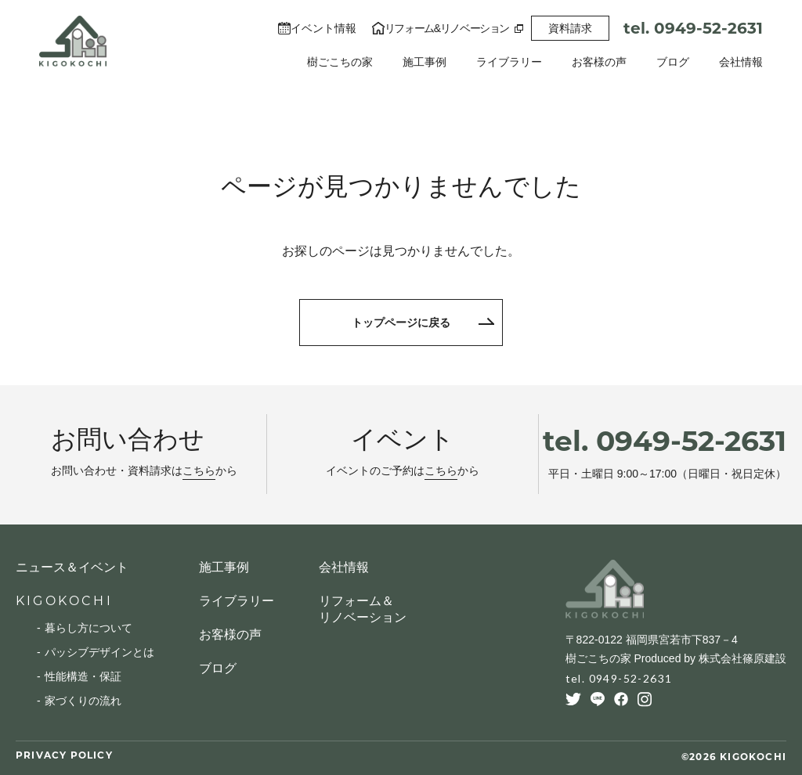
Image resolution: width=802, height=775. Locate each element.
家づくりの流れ (83, 700)
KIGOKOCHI (64, 600)
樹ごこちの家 (340, 62)
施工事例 (424, 62)
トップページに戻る (401, 322)
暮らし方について (88, 628)
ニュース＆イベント (72, 567)
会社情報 (741, 62)
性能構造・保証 (83, 676)
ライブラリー (509, 62)
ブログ (672, 62)
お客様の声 (599, 62)
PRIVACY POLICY (64, 755)
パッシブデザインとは (99, 652)
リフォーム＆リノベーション (362, 609)
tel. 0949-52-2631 (693, 28)
